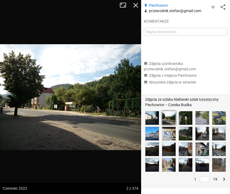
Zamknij (135, 5)
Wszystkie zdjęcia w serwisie (170, 82)
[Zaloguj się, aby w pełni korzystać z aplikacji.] (213, 7)
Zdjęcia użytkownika (170, 66)
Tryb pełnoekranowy (125, 5)
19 (215, 179)
